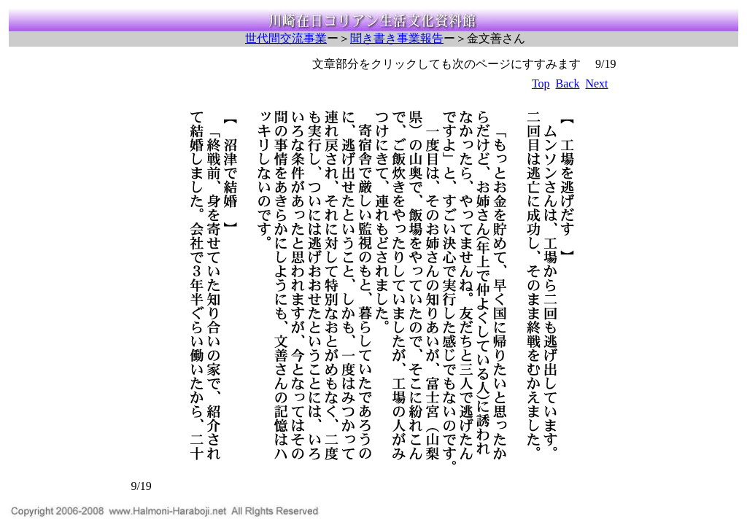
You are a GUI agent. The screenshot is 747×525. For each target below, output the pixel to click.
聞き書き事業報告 (397, 38)
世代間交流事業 (286, 38)
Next (596, 83)
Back (568, 83)
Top (541, 83)
